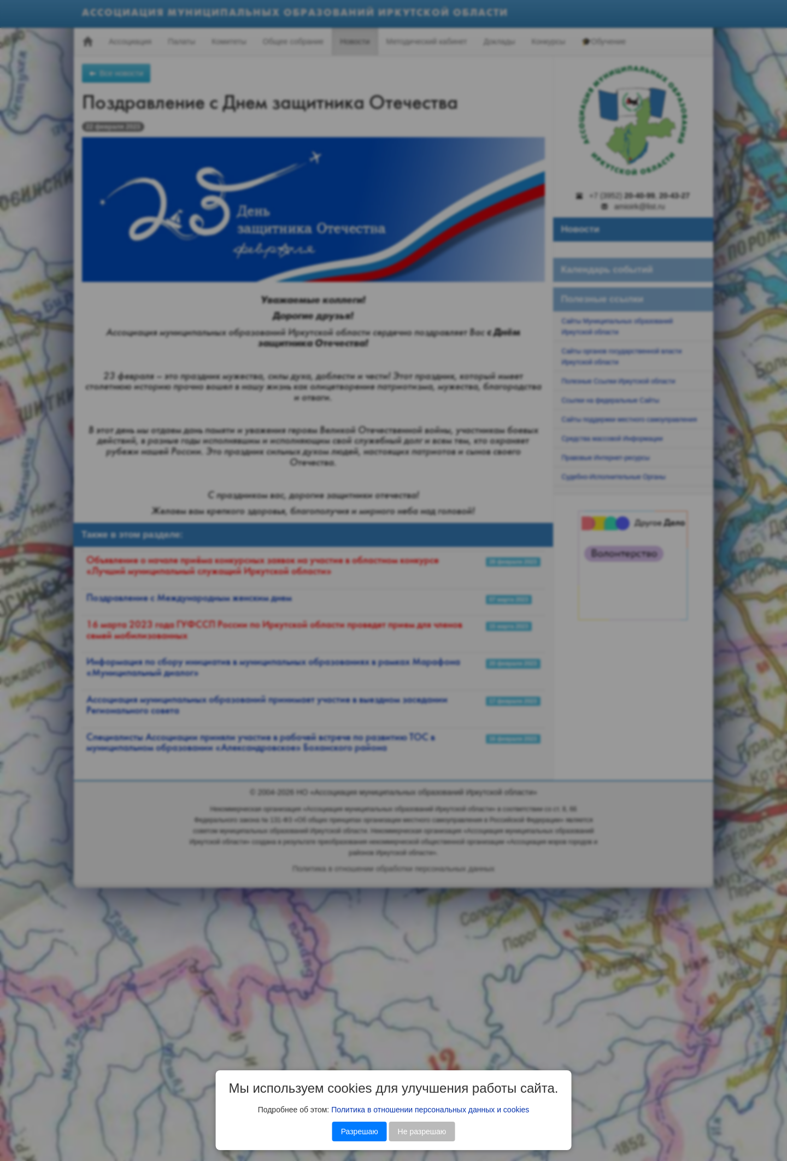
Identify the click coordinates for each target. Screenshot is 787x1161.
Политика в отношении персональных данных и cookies (430, 1109)
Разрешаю (359, 1131)
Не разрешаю (422, 1131)
